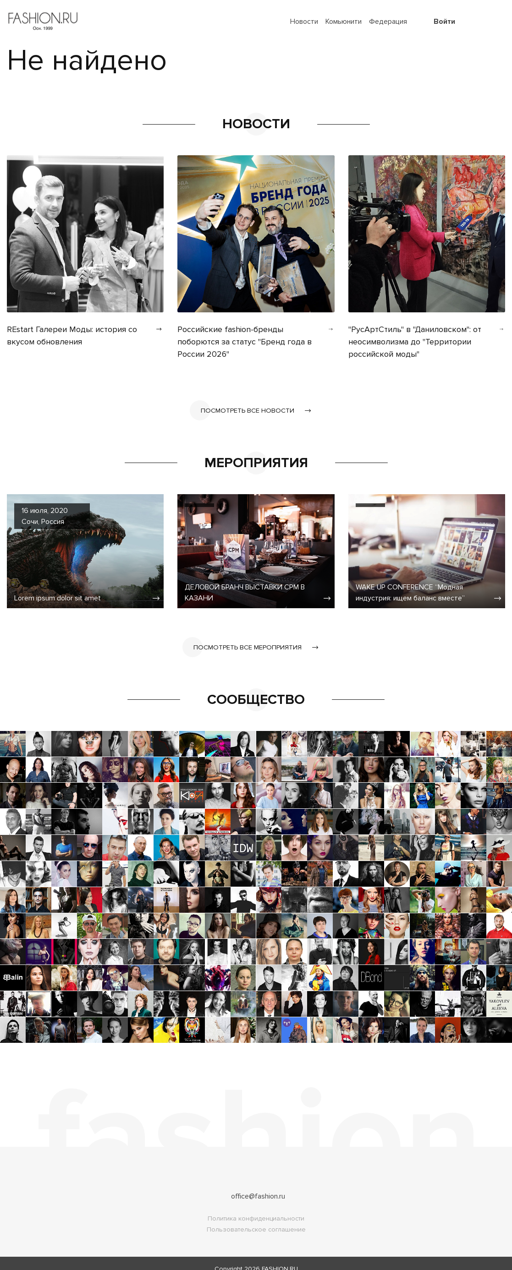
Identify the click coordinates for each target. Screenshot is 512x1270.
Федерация (388, 21)
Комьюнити (343, 21)
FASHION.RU (280, 1258)
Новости (304, 21)
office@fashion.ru (258, 1185)
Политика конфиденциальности (256, 1207)
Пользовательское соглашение (256, 1218)
